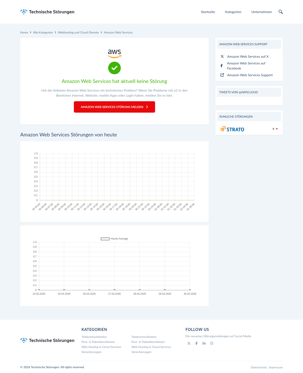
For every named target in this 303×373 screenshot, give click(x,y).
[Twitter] (189, 343)
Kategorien (233, 12)
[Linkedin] (204, 343)
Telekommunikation (94, 336)
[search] (281, 12)
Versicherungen (91, 352)
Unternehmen (261, 12)
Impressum (276, 367)
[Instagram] (211, 343)
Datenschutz (259, 367)
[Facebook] (196, 343)
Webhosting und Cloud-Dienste (78, 32)
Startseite (208, 12)
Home (24, 32)
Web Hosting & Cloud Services (101, 347)
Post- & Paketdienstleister (98, 342)
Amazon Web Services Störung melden (114, 107)
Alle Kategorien (43, 32)
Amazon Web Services (118, 32)
